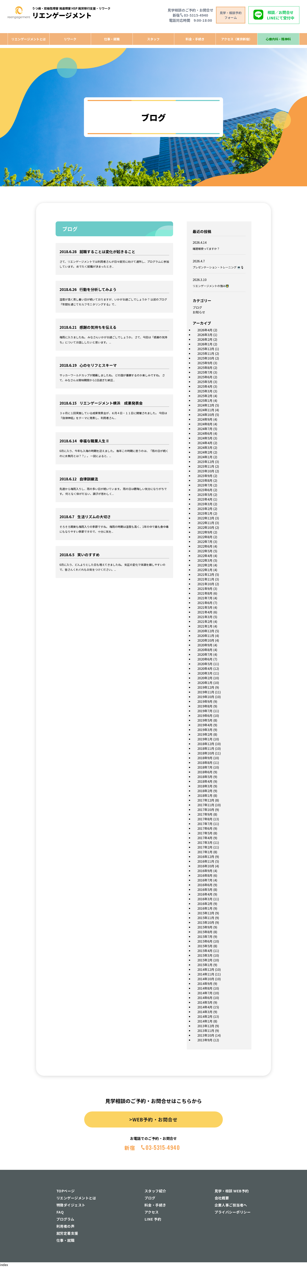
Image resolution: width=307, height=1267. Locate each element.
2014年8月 (204, 988)
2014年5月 (204, 1002)
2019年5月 (204, 720)
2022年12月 (205, 518)
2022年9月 (204, 532)
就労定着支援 (67, 1233)
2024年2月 (204, 452)
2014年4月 (204, 1007)
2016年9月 (204, 870)
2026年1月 (204, 344)
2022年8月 (204, 536)
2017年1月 (204, 851)
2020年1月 (204, 682)
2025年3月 (204, 391)
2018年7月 (204, 767)
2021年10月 (205, 583)
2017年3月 (204, 842)
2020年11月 (205, 635)
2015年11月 (205, 917)
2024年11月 (205, 410)
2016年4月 (204, 894)
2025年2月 (204, 395)
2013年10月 (205, 1035)
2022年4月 (204, 555)
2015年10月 (205, 922)
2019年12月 (205, 687)
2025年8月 (204, 367)
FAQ (60, 1211)
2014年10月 (205, 978)
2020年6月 (204, 659)
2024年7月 (204, 428)
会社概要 (222, 1197)
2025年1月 (204, 400)
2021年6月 (204, 602)
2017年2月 (204, 847)
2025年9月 (204, 362)
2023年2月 (204, 508)
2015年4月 (204, 950)
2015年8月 (204, 931)
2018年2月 (204, 790)
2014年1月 (204, 1021)
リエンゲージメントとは (28, 39)
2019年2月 (204, 734)
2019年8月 (204, 706)
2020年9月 (204, 645)
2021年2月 (204, 621)
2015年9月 (204, 927)
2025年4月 (204, 386)
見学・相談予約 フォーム (231, 15)
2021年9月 (204, 588)
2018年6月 (204, 772)
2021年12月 (205, 574)
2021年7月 (204, 598)
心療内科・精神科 (278, 39)
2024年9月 (204, 419)
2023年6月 (204, 489)
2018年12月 (205, 743)
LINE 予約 (152, 1219)
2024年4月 (204, 442)
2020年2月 (204, 678)
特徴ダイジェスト (70, 1204)
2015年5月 (204, 946)
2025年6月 (204, 377)
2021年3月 (204, 616)
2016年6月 (204, 884)
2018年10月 (205, 753)
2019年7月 (204, 710)
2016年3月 (204, 899)
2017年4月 (204, 837)
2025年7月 (204, 372)
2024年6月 (204, 433)
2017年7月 (204, 823)
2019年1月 (204, 739)
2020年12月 (205, 631)
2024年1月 (204, 457)
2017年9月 (204, 814)
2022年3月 (204, 560)
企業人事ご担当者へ (231, 1204)
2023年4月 (204, 499)
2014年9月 (204, 983)
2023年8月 (204, 480)
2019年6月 (204, 715)
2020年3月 (204, 673)
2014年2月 (204, 1016)
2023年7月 (204, 485)
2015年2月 (204, 960)
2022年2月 (204, 565)
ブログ (197, 307)
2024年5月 (204, 438)
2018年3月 (204, 786)
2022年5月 (204, 551)
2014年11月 (205, 974)
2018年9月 (204, 757)
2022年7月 (204, 541)
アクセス (151, 1211)
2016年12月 (205, 856)
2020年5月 (204, 663)
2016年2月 (204, 903)
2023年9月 (204, 475)
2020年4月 (204, 668)
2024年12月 (205, 405)
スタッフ (153, 39)
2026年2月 (204, 339)
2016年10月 (205, 866)
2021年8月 (204, 593)
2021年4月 (204, 612)
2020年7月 (204, 654)
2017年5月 (204, 833)
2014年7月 (204, 993)
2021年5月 (204, 607)
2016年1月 (204, 908)
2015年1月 (204, 964)
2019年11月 (205, 692)
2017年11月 (205, 804)
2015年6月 (204, 941)
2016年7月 (204, 880)
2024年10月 (205, 414)
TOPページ (65, 1190)
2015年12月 (205, 913)
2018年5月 (204, 776)
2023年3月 (204, 504)
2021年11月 (205, 579)
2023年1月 (204, 513)
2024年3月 (204, 447)
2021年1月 (204, 626)
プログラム (65, 1219)
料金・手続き (195, 39)
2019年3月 (204, 729)
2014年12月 (205, 969)
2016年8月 (204, 875)
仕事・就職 (112, 39)
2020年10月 (205, 640)
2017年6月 (204, 828)
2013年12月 (205, 1025)
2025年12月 (205, 348)
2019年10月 (205, 696)
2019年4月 (204, 725)
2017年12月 (205, 800)
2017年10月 (205, 809)
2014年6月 (204, 997)
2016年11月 (205, 861)
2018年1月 (204, 795)
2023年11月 (205, 466)
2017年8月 (204, 819)
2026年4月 (204, 330)
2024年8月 (204, 424)
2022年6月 (204, 546)
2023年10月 (205, 471)
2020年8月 (204, 649)
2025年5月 (204, 381)
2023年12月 (205, 461)
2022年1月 (204, 569)
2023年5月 (204, 494)
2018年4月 (204, 781)
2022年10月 (205, 527)
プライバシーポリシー (233, 1211)
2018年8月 (204, 762)
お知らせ (199, 312)
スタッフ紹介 (155, 1190)
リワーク (70, 39)
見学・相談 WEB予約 (232, 1190)
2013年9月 (204, 1040)
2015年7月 (204, 936)
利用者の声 (65, 1226)
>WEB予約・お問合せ (153, 1119)
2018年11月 (205, 748)
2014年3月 (204, 1011)
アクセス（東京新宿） (236, 39)
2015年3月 (204, 955)
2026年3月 (204, 334)
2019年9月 (204, 701)
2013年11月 (205, 1030)
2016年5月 (204, 889)
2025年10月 (205, 358)
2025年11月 (205, 353)
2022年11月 (205, 522)
